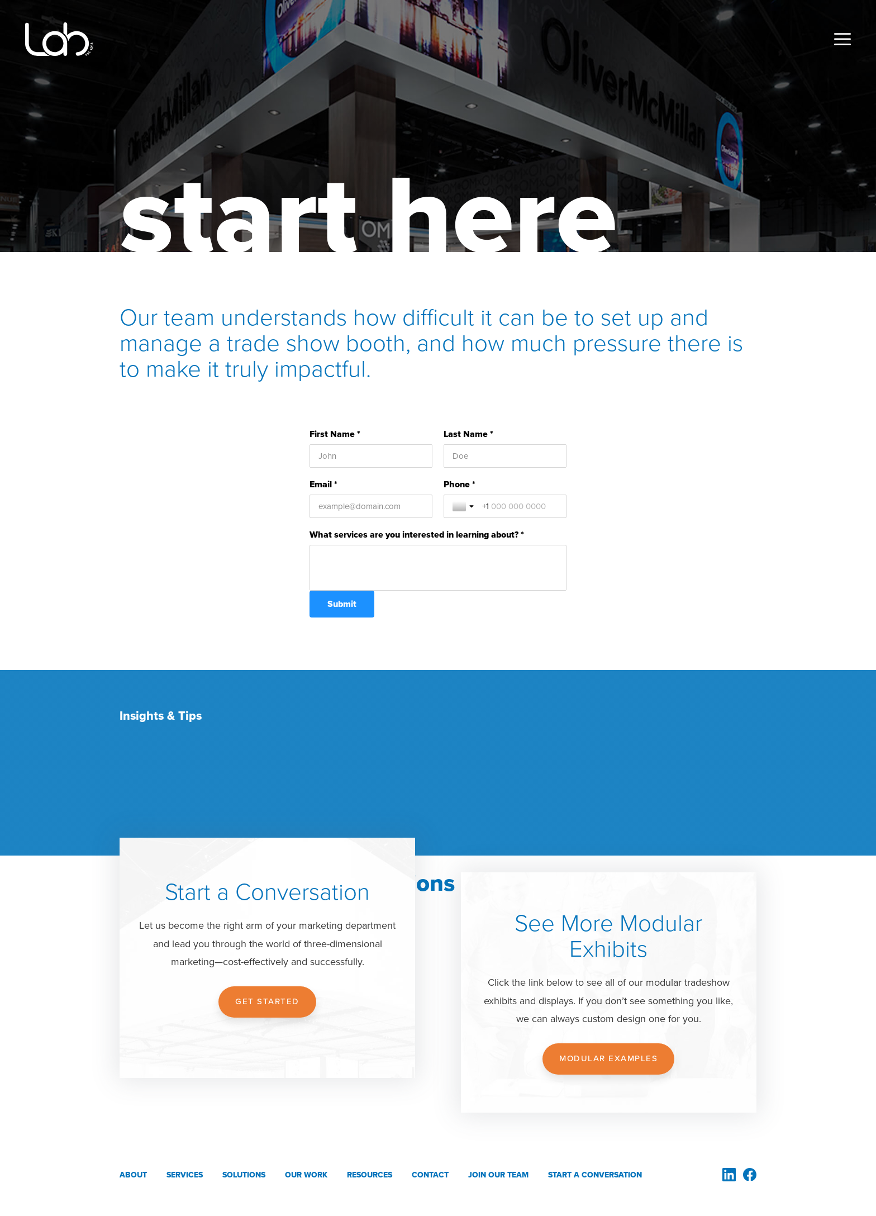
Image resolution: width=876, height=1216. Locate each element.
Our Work (306, 1175)
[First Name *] (370, 456)
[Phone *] (520, 506)
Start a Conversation (595, 1175)
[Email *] (370, 506)
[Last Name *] (505, 456)
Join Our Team (498, 1175)
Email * (323, 484)
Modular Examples (608, 1058)
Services (184, 1175)
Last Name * (468, 434)
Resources (369, 1175)
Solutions (243, 1175)
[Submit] (342, 604)
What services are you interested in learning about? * (417, 534)
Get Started (267, 1001)
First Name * (335, 434)
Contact (430, 1175)
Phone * (459, 484)
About (133, 1175)
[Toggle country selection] (464, 506)
